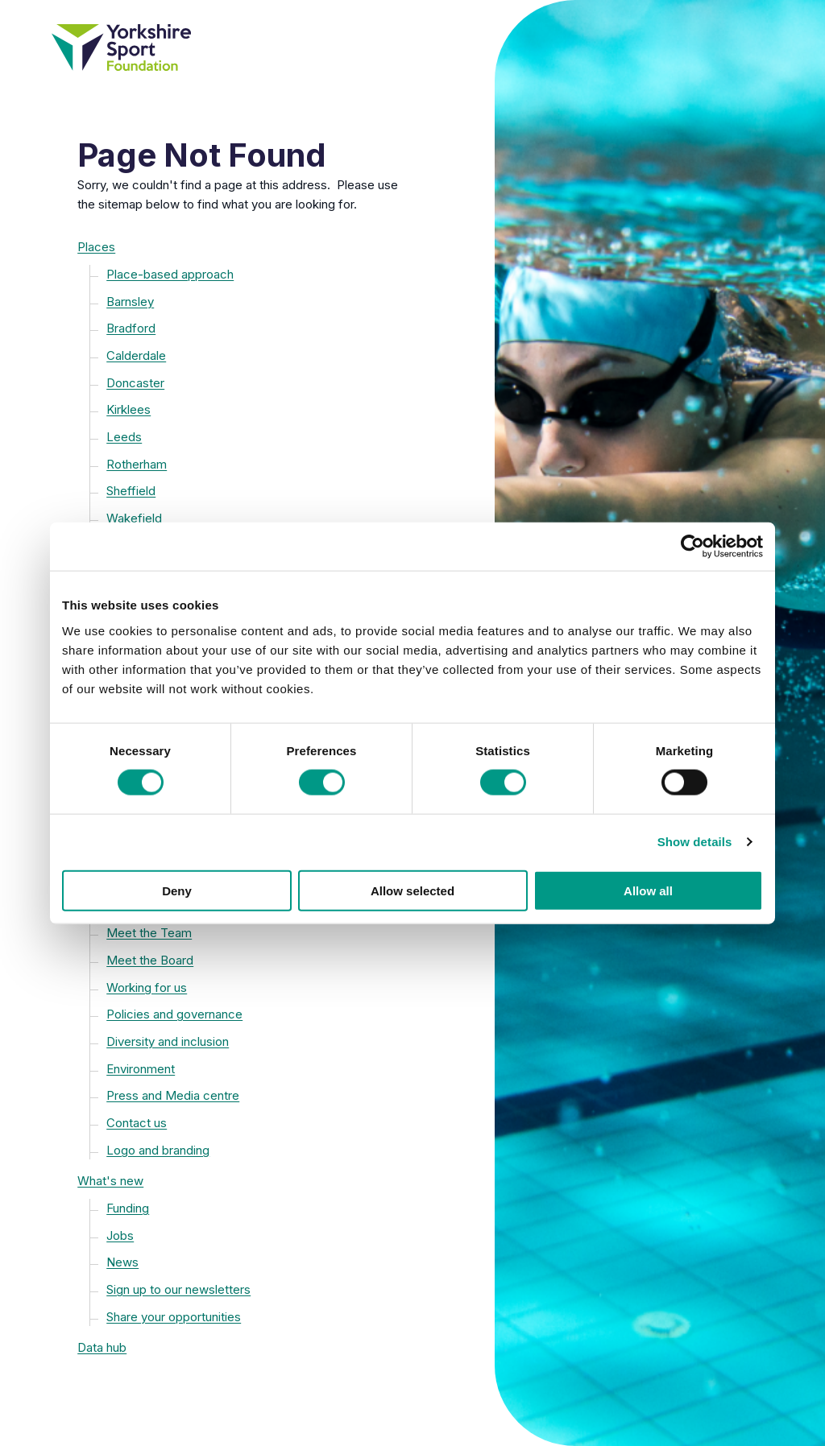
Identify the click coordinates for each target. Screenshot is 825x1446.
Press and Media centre (172, 1095)
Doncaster (135, 382)
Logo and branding (157, 1150)
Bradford (130, 328)
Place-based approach (170, 274)
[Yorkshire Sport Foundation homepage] (247, 47)
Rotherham (136, 464)
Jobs (120, 1235)
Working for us (146, 987)
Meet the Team (149, 932)
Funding (127, 1208)
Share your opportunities (173, 1316)
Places (96, 246)
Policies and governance (174, 1014)
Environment (140, 1068)
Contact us (136, 1122)
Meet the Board (149, 960)
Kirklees (128, 409)
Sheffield (130, 490)
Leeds (124, 436)
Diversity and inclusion (167, 1041)
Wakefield (134, 518)
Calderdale (136, 355)
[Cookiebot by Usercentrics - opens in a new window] (692, 547)
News (122, 1262)
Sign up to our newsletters (178, 1289)
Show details (694, 842)
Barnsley (130, 301)
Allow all (648, 890)
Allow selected (412, 890)
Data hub (101, 1347)
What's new (110, 1180)
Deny (177, 890)
